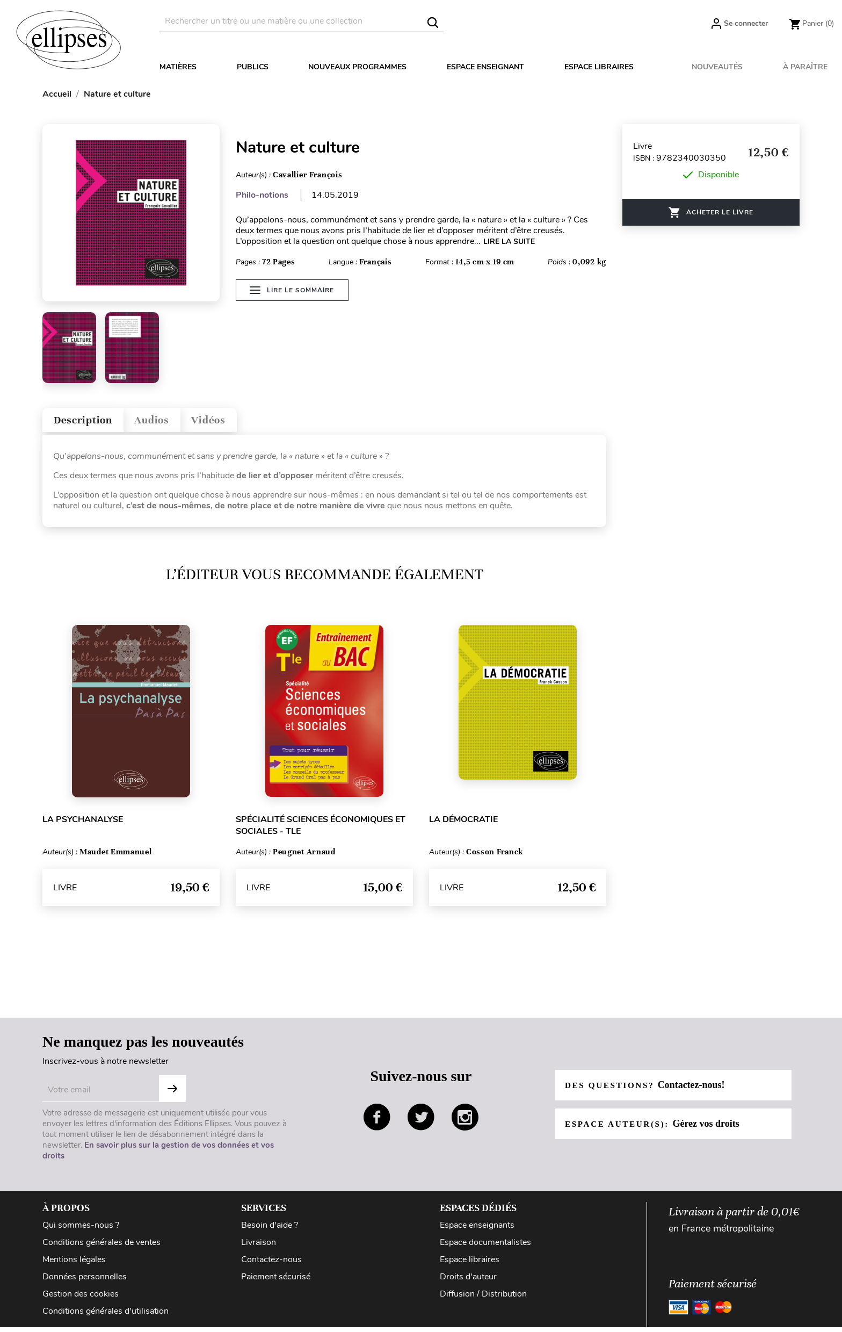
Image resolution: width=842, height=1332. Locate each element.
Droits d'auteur (468, 1281)
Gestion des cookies (80, 1299)
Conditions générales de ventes (101, 1247)
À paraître (805, 67)
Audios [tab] (171, 422)
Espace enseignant (485, 67)
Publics (252, 67)
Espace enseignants (477, 1230)
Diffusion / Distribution (483, 1299)
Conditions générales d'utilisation (105, 1316)
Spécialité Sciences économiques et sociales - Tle (320, 830)
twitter (421, 1121)
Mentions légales (74, 1264)
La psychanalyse (82, 824)
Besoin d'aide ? (269, 1230)
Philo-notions (262, 195)
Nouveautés (717, 67)
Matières (178, 67)
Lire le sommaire (292, 296)
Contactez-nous (271, 1264)
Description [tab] (90, 422)
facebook (377, 1121)
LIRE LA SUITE (509, 241)
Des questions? (648, 1089)
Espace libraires (599, 67)
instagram (465, 1121)
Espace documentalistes (485, 1247)
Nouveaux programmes (357, 67)
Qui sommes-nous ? (80, 1230)
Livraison (258, 1247)
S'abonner (172, 1093)
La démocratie (463, 824)
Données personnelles (84, 1281)
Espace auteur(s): (655, 1128)
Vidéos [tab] (237, 422)
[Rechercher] (301, 21)
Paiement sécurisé (275, 1281)
